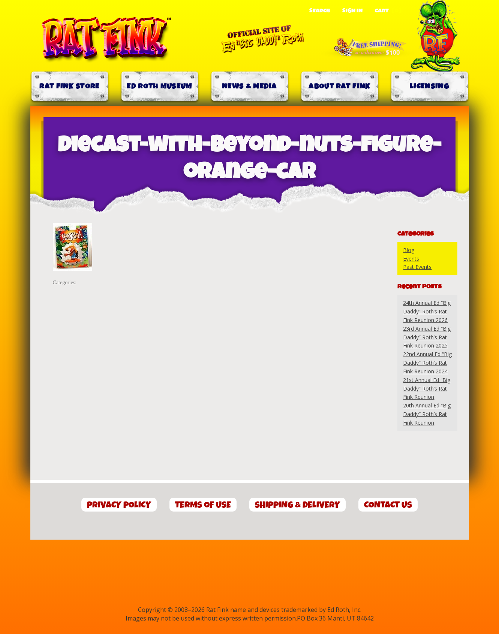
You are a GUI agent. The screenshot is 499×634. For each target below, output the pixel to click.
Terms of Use (203, 505)
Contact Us (388, 505)
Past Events (417, 266)
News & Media (249, 86)
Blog (408, 250)
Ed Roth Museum (159, 86)
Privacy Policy (119, 505)
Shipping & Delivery (297, 505)
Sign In (352, 11)
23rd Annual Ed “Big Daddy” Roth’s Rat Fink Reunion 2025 (427, 337)
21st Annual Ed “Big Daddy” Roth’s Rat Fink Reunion (426, 388)
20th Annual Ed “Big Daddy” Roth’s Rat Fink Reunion (427, 414)
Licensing (429, 86)
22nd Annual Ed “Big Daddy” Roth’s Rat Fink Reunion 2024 (427, 363)
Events (411, 258)
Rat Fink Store (69, 86)
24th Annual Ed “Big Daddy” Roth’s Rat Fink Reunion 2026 (427, 311)
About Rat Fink (339, 86)
